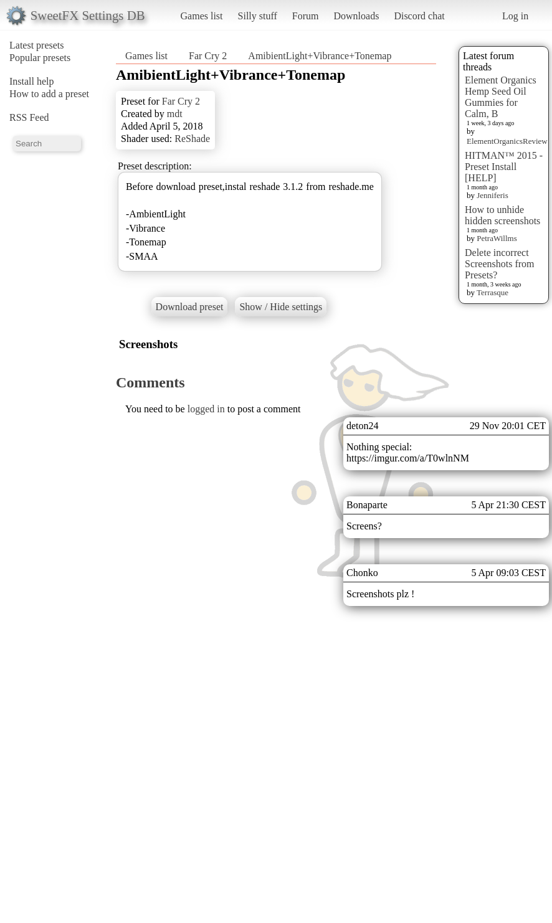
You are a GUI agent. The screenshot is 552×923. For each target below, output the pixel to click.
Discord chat (419, 16)
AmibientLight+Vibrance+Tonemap (319, 55)
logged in (206, 409)
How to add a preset (49, 93)
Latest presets (36, 45)
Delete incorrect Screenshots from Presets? (500, 263)
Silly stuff (257, 16)
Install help (31, 81)
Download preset (190, 306)
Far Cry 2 (208, 55)
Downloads (356, 16)
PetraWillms (496, 238)
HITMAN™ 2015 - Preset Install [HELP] (504, 166)
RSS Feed (29, 117)
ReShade (192, 138)
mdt (175, 113)
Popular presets (39, 57)
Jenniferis (492, 195)
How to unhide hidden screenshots (502, 215)
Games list (202, 16)
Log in (515, 16)
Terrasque (492, 292)
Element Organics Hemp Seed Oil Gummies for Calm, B (500, 97)
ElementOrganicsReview (507, 141)
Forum (305, 16)
